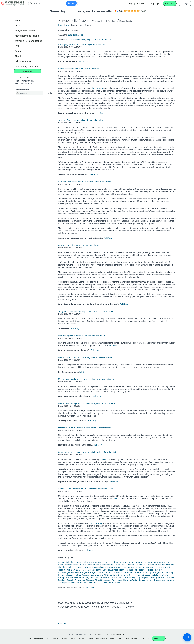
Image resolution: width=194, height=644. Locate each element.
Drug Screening (123, 567)
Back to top (63, 623)
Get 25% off (169, 3)
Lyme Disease (144, 575)
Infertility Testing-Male (153, 572)
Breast (76, 564)
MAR (74, 39)
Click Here (89, 587)
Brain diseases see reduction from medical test (78, 68)
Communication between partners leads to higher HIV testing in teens (89, 452)
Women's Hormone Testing (28, 40)
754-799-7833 (123, 607)
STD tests (103, 459)
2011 (75, 35)
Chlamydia (140, 564)
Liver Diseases (130, 575)
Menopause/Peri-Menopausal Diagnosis (75, 577)
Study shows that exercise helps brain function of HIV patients (85, 311)
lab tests (113, 345)
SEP (98, 39)
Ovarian (161, 577)
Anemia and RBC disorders (110, 562)
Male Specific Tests (159, 575)
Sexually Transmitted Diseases (80, 580)
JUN (87, 39)
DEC (111, 39)
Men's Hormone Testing (27, 35)
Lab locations (23, 61)
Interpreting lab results (26, 66)
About (18, 56)
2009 (84, 35)
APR (79, 39)
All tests (19, 25)
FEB (70, 39)
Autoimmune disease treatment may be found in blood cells (84, 181)
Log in (185, 3)
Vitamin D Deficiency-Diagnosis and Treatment (101, 582)
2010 (79, 35)
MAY (83, 39)
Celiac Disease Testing (124, 564)
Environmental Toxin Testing (143, 567)
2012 (70, 35)
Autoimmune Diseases (133, 562)
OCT (103, 39)
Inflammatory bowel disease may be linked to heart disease (84, 427)
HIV (156, 569)
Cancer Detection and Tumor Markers (96, 564)
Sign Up (155, 3)
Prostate (170, 577)
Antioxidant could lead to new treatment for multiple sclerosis (85, 488)
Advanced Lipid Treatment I (70, 562)
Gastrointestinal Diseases (75, 569)
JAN (66, 39)
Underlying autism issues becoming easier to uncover (82, 44)
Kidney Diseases (82, 575)
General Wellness (110, 569)
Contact (141, 3)
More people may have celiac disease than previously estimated (86, 379)
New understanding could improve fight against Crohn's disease (86, 403)
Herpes (150, 569)
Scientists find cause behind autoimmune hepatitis (80, 120)
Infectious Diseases (133, 572)
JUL (90, 39)
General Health (94, 569)
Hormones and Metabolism (111, 572)
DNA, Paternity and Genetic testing (99, 567)
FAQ (130, 3)
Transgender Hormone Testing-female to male (132, 580)
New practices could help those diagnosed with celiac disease (85, 357)
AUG (94, 39)
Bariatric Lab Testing (154, 562)
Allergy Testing (90, 562)
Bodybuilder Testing (25, 30)
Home (18, 20)
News (68, 25)
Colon (70, 567)
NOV (107, 39)
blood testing (97, 88)
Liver (120, 575)
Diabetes (78, 567)
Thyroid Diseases (102, 580)
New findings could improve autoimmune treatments (81, 335)
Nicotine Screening (127, 577)
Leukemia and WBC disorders (104, 575)
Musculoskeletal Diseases (106, 577)
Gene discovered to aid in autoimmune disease (79, 245)
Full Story (83, 61)
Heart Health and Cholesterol (132, 569)
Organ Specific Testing (147, 577)
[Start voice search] (71, 3)
